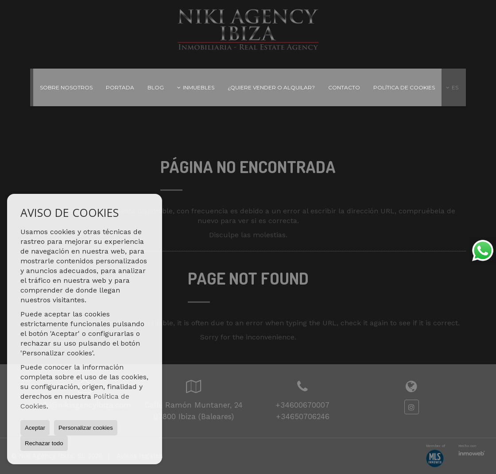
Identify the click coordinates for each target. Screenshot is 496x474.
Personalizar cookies (85, 427)
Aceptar (35, 427)
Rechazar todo (44, 443)
